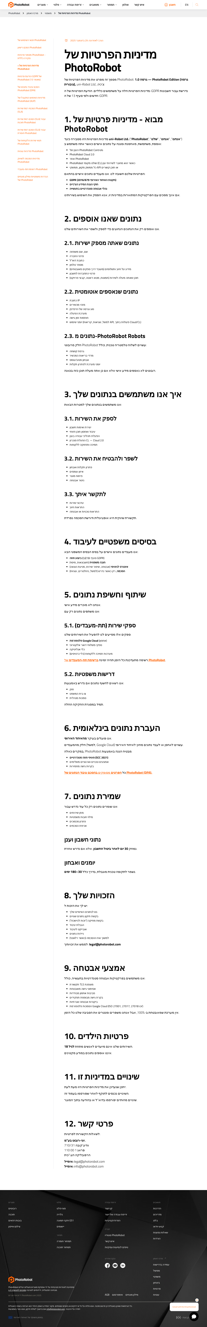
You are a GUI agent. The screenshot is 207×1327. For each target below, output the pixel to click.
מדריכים (157, 1214)
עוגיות (156, 1295)
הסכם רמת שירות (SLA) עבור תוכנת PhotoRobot (32, 120)
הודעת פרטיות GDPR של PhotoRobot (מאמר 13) (30, 77)
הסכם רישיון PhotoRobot (29, 47)
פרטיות (157, 1288)
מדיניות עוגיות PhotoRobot (30, 151)
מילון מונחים (131, 1294)
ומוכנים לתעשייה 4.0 (17, 1290)
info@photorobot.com (55, 1309)
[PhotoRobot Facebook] (107, 1265)
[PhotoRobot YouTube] (115, 1265)
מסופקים (108, 772)
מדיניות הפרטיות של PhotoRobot (28, 67)
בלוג (155, 1220)
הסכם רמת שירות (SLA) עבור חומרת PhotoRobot (32, 131)
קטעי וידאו (158, 1226)
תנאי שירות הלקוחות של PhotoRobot (29, 142)
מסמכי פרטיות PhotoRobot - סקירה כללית (31, 56)
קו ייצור (108, 1208)
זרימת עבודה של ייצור (116, 1214)
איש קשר (139, 5)
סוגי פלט (61, 1208)
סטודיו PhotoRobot (115, 1235)
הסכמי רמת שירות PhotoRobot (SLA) (32, 110)
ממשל (156, 1270)
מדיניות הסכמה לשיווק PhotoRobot (29, 160)
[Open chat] (194, 1316)
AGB (107, 1294)
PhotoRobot (14, 13)
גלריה (60, 1214)
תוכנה (11, 1214)
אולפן (125, 5)
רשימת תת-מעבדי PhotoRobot (32, 169)
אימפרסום (117, 1294)
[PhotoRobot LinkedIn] (122, 1265)
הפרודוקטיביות (112, 1220)
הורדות (157, 1238)
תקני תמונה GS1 (65, 1220)
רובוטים (12, 1208)
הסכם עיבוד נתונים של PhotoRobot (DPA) (28, 88)
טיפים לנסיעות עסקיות (116, 1247)
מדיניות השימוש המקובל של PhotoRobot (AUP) (31, 99)
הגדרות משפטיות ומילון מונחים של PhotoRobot (33, 178)
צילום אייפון (14, 1226)
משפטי (48, 13)
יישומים (60, 1226)
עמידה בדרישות (161, 1264)
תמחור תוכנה (64, 1247)
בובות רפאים (15, 1220)
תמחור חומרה (64, 1241)
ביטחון (156, 1282)
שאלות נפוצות (160, 1232)
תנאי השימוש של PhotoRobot (32, 40)
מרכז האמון (32, 13)
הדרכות (157, 1208)
